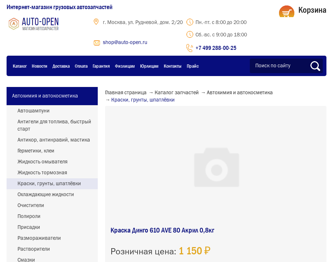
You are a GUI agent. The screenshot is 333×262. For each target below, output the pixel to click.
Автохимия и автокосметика (45, 96)
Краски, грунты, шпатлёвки (49, 184)
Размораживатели (39, 238)
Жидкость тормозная (42, 173)
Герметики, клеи (36, 151)
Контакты (173, 66)
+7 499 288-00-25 (215, 47)
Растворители (34, 249)
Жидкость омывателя (42, 162)
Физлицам (125, 66)
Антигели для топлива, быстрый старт (54, 125)
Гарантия (101, 66)
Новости (39, 66)
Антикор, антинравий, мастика (54, 140)
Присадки (29, 227)
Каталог (20, 66)
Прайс (193, 66)
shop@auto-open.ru (125, 42)
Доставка (61, 66)
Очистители (31, 205)
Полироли (29, 216)
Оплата (81, 66)
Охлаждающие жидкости (46, 194)
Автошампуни (34, 111)
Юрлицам (149, 66)
